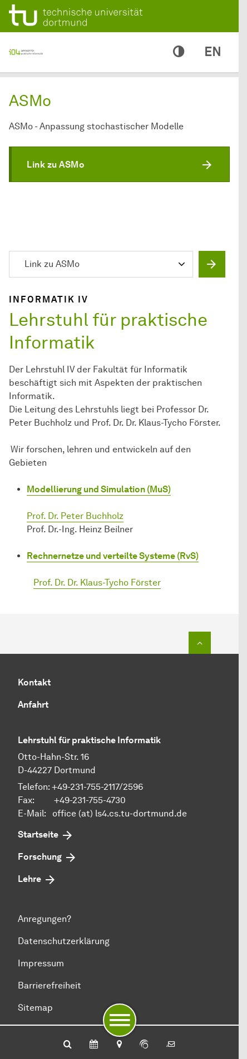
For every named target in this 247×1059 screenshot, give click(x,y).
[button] (119, 164)
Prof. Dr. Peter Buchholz (75, 516)
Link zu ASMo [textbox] (52, 264)
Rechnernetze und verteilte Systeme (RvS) (113, 556)
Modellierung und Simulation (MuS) (99, 489)
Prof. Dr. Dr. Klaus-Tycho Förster (97, 582)
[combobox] (103, 265)
